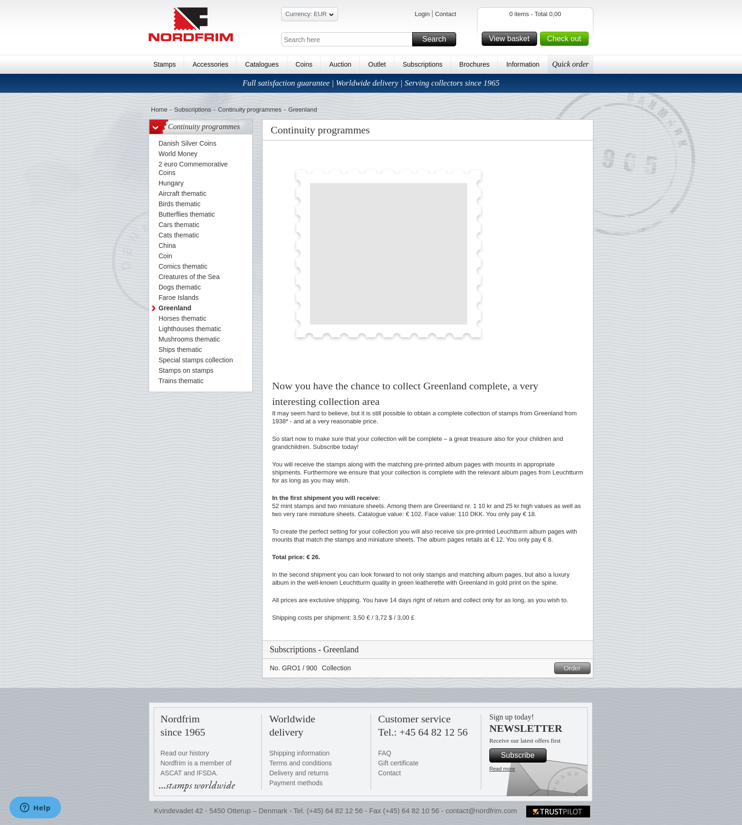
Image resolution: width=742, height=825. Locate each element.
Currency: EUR (309, 15)
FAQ (384, 753)
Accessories (210, 64)
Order (576, 668)
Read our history (184, 753)
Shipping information (299, 753)
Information (522, 64)
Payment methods (296, 783)
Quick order (570, 64)
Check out (566, 39)
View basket (511, 39)
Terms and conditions (300, 763)
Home (159, 109)
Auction (340, 64)
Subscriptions (422, 64)
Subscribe (522, 755)
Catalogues (262, 64)
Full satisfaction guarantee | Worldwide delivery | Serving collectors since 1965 (370, 83)
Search (437, 39)
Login (422, 14)
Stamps (164, 64)
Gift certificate (398, 763)
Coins (303, 64)
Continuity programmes (249, 109)
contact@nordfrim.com (481, 811)
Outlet (377, 64)
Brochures (474, 64)
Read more (502, 769)
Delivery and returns (298, 773)
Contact (445, 14)
